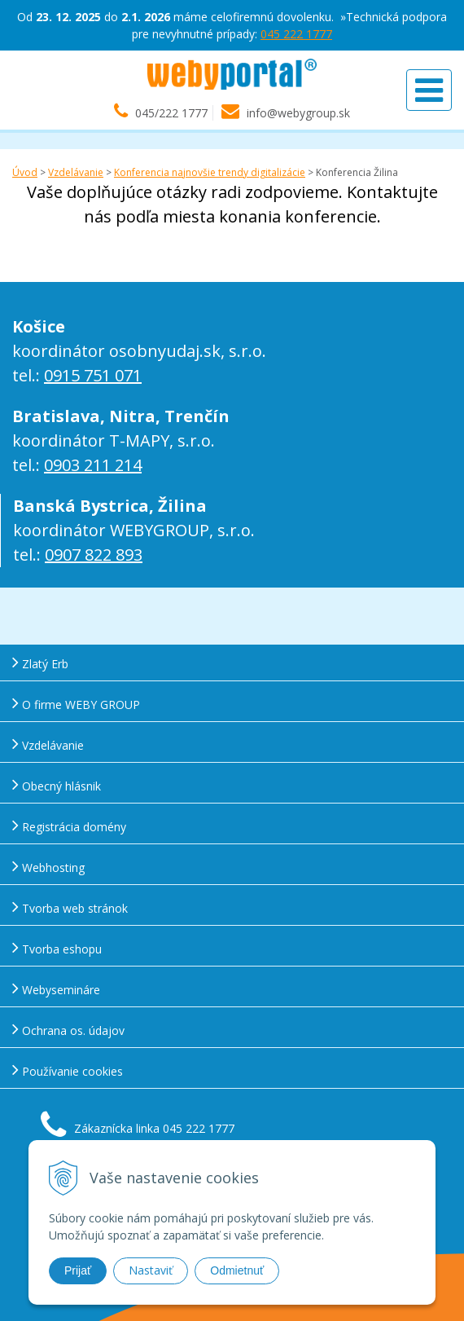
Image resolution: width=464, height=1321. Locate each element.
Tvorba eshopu (57, 947)
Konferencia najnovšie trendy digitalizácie (209, 172)
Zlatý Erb (40, 662)
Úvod (24, 172)
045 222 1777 (296, 34)
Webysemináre (56, 988)
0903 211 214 (93, 465)
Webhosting (48, 865)
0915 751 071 (93, 375)
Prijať (77, 1270)
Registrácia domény (69, 825)
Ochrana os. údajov (68, 1028)
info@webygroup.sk (298, 113)
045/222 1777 (171, 113)
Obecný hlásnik (56, 784)
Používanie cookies (67, 1069)
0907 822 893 (93, 555)
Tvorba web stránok (70, 906)
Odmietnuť (237, 1270)
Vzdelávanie (75, 172)
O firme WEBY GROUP (76, 703)
